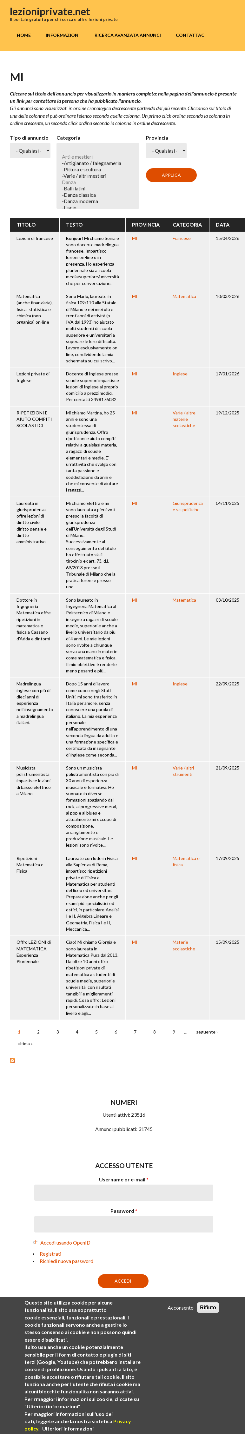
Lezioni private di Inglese (33, 377)
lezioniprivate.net (50, 11)
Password (123, 1211)
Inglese (180, 373)
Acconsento (181, 1308)
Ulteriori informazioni (68, 1429)
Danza (98, 182)
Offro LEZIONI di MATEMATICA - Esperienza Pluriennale (34, 951)
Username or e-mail (124, 1179)
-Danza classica (98, 195)
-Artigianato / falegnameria (98, 163)
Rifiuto (208, 1308)
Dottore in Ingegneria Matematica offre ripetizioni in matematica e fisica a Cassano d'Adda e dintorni (34, 619)
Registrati (50, 1254)
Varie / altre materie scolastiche (184, 419)
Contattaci (191, 35)
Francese (182, 238)
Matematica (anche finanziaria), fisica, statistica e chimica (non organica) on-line (35, 309)
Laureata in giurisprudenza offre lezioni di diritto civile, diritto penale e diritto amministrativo (32, 522)
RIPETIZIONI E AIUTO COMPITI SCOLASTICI (34, 419)
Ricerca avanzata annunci (128, 35)
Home (24, 35)
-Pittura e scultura (98, 169)
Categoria (68, 138)
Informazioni (63, 35)
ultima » (25, 1043)
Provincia (157, 138)
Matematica (184, 296)
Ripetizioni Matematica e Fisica (30, 865)
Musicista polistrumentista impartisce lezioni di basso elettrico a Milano (34, 780)
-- (98, 150)
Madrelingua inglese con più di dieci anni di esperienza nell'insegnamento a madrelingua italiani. (35, 703)
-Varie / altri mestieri (98, 176)
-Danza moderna (98, 201)
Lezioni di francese (35, 238)
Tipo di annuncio (29, 138)
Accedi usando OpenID (65, 1242)
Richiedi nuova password (66, 1261)
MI (134, 238)
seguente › (207, 1031)
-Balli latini (98, 188)
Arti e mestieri (98, 157)
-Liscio (98, 207)
